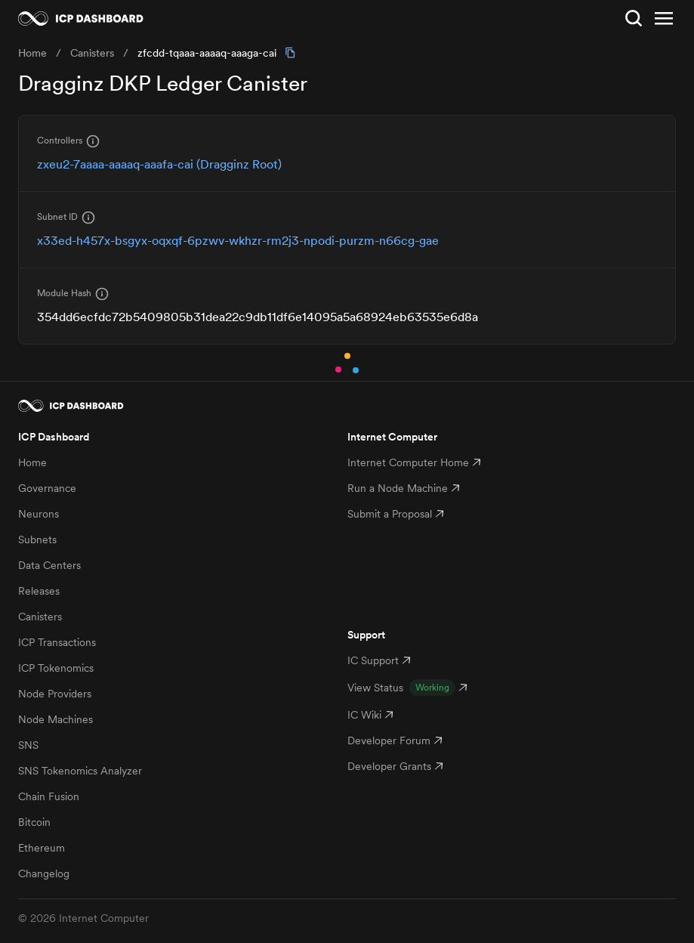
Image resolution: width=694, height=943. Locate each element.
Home (32, 462)
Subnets (37, 539)
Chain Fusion (48, 796)
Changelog (43, 873)
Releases (39, 591)
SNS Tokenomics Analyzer (80, 771)
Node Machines (55, 719)
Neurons (38, 514)
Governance (47, 488)
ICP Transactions (57, 642)
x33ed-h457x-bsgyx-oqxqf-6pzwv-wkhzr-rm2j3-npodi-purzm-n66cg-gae (238, 240)
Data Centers (49, 565)
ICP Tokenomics (56, 668)
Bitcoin (34, 822)
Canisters (40, 616)
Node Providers (54, 693)
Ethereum (41, 848)
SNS (28, 745)
